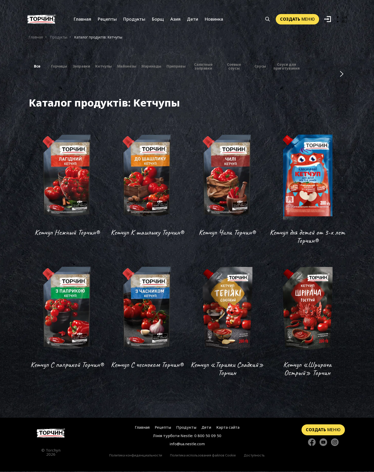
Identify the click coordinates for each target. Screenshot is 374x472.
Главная (82, 20)
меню (297, 19)
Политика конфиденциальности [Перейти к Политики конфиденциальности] (135, 456)
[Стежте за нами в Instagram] (335, 443)
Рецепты (107, 20)
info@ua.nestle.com (187, 444)
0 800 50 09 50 (207, 436)
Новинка (213, 20)
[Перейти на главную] (41, 19)
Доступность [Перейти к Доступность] (254, 456)
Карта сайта (227, 427)
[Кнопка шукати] (267, 20)
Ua (344, 17)
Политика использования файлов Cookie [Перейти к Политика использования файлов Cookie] (203, 456)
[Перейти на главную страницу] (51, 434)
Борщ (158, 20)
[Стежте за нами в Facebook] (312, 443)
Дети (192, 20)
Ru (344, 22)
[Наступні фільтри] (341, 74)
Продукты (134, 20)
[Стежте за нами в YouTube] (323, 443)
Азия (175, 20)
